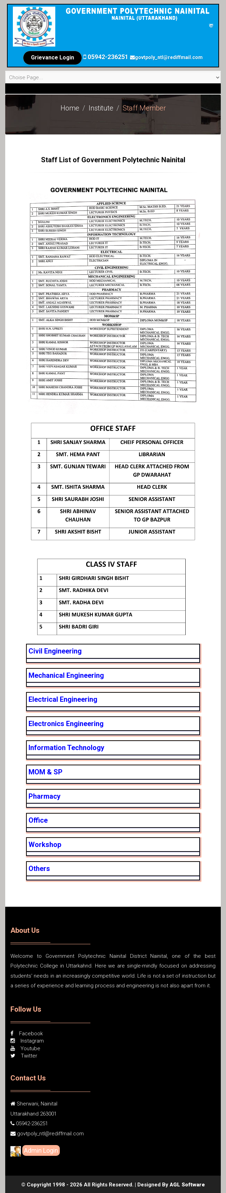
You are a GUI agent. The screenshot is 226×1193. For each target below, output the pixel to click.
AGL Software (187, 1185)
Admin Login (41, 1150)
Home (69, 108)
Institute (101, 108)
